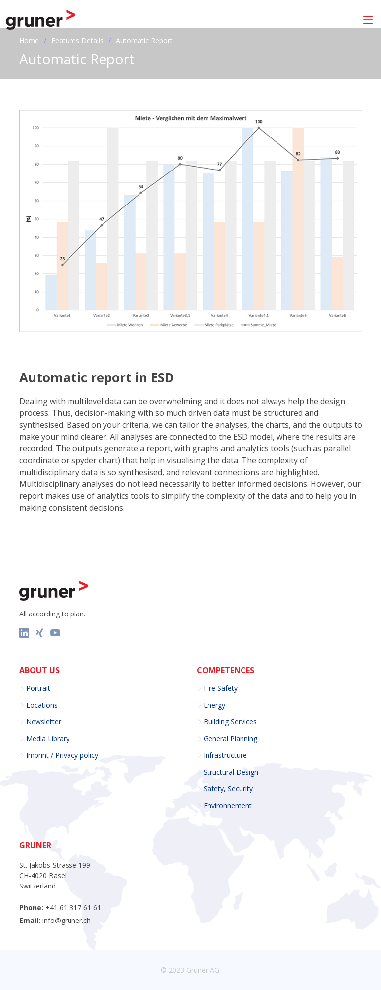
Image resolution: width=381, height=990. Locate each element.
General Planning (230, 738)
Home (29, 40)
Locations (42, 705)
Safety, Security (228, 788)
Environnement (228, 805)
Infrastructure (225, 755)
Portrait (38, 688)
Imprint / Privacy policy (62, 755)
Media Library (47, 738)
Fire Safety (221, 688)
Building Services (230, 721)
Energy (214, 705)
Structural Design (231, 772)
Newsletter (43, 721)
